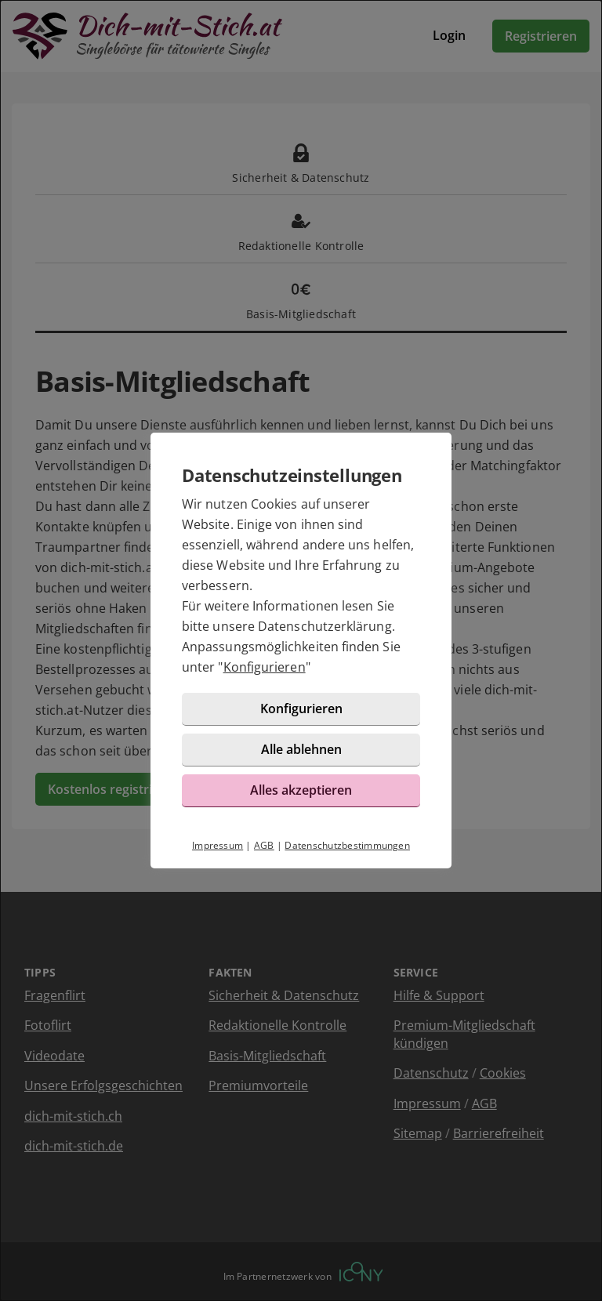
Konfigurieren (264, 667)
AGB (264, 845)
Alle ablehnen (301, 749)
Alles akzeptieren (301, 790)
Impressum (217, 845)
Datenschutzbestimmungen (347, 845)
